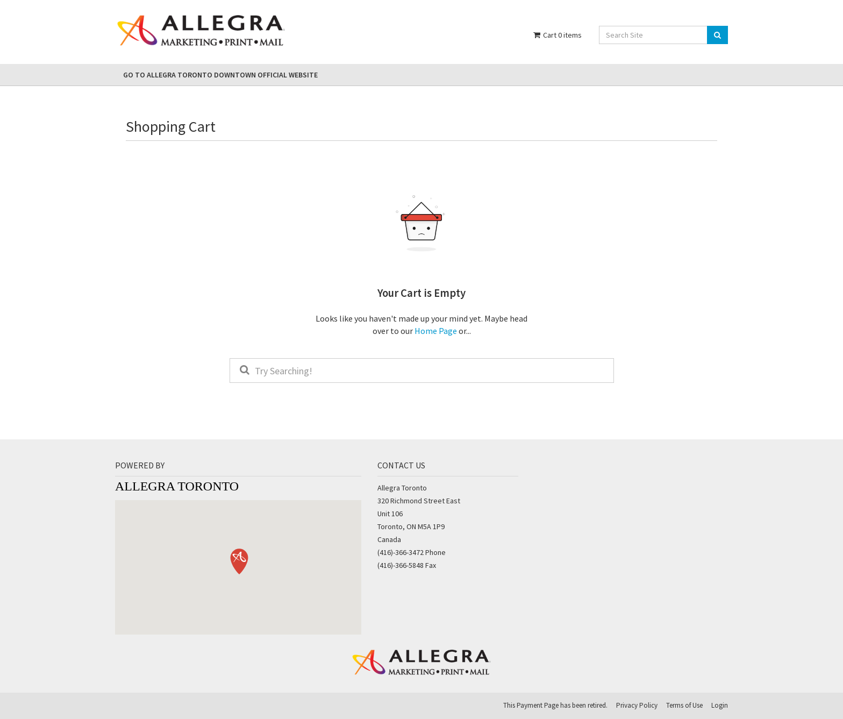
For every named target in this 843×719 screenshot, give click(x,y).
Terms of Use (684, 705)
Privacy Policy (637, 705)
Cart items (557, 35)
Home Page (436, 330)
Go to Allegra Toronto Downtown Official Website (220, 75)
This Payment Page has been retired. (555, 705)
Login (719, 705)
